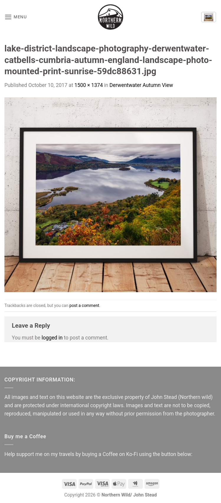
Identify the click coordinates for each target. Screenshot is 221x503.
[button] (15, 17)
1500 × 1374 (88, 85)
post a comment (84, 305)
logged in (52, 338)
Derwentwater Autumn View (141, 85)
